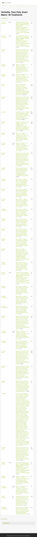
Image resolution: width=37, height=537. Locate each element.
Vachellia (3, 112)
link (6, 18)
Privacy (22, 535)
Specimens (6, 523)
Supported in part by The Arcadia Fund (13, 535)
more (3, 18)
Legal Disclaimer (27, 535)
